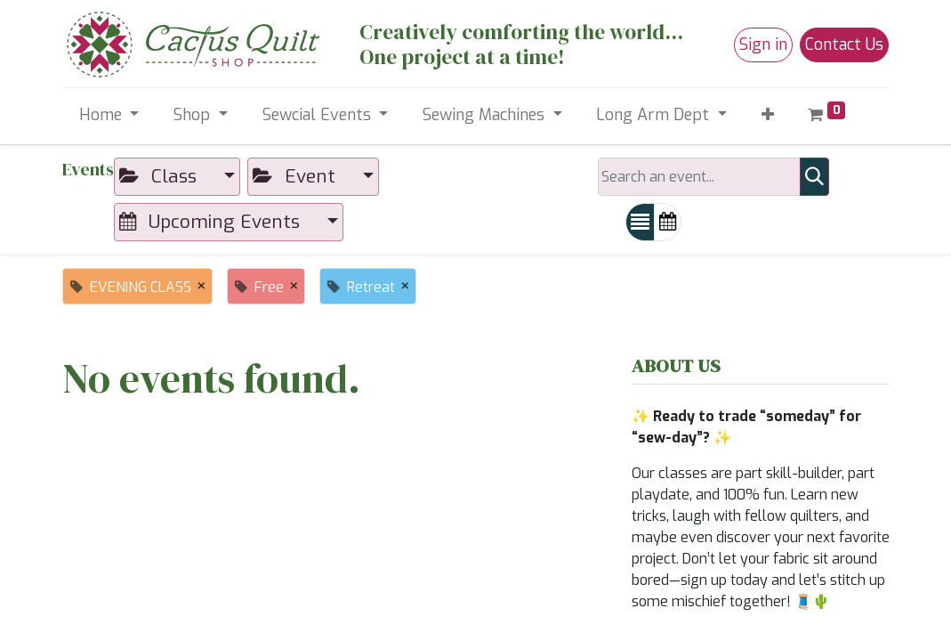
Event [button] (297, 176)
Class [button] (160, 176)
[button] (767, 115)
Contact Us (844, 44)
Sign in (763, 44)
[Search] (814, 177)
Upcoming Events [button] (212, 221)
